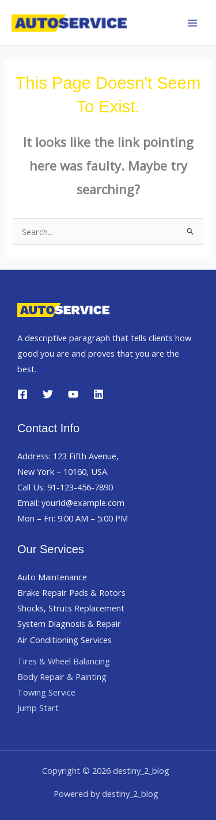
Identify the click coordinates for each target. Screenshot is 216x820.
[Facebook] (22, 394)
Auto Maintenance (52, 577)
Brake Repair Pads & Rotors (71, 592)
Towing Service (46, 692)
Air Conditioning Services (64, 639)
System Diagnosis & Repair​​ (69, 623)
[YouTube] (73, 394)
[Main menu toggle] (192, 23)
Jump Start (38, 707)
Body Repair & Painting (62, 676)
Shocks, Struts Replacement (70, 608)
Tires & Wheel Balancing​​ (63, 661)
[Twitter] (48, 394)
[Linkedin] (98, 394)
